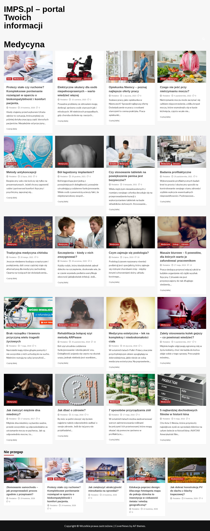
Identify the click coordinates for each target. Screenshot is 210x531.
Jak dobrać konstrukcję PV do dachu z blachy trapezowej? (186, 490)
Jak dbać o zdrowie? (72, 409)
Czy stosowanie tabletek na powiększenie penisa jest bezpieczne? (127, 175)
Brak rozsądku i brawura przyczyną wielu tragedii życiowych (23, 337)
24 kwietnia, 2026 (28, 107)
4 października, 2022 (182, 95)
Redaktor (13, 107)
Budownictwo (177, 478)
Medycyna (18, 78)
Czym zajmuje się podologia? (129, 252)
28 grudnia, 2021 (79, 176)
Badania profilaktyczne (175, 171)
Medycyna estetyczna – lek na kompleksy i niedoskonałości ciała (129, 337)
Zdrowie (87, 78)
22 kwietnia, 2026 (150, 508)
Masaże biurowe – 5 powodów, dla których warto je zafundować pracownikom (180, 256)
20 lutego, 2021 (27, 257)
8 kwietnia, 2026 (191, 498)
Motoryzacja (75, 78)
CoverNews (122, 525)
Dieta (163, 78)
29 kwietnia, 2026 (28, 498)
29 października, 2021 (183, 176)
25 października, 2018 (81, 341)
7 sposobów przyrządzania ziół (130, 409)
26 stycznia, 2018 (130, 345)
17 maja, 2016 (129, 414)
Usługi (175, 244)
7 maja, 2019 (26, 345)
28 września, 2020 (79, 261)
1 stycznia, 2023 (129, 95)
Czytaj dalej (11, 128)
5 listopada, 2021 (130, 184)
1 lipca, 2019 (128, 257)
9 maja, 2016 (179, 418)
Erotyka (113, 163)
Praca (124, 78)
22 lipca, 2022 (26, 176)
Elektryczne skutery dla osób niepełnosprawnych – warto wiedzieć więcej (77, 90)
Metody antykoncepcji (21, 171)
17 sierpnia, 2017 (28, 418)
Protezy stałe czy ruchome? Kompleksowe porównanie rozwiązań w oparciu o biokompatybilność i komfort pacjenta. (26, 94)
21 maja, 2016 (78, 414)
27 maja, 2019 (180, 265)
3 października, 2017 (182, 341)
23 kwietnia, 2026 (109, 494)
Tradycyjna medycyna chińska (27, 252)
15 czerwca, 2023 (79, 99)
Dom (132, 478)
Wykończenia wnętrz (146, 478)
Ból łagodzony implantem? (76, 171)
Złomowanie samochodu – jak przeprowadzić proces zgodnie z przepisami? (22, 490)
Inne (9, 78)
